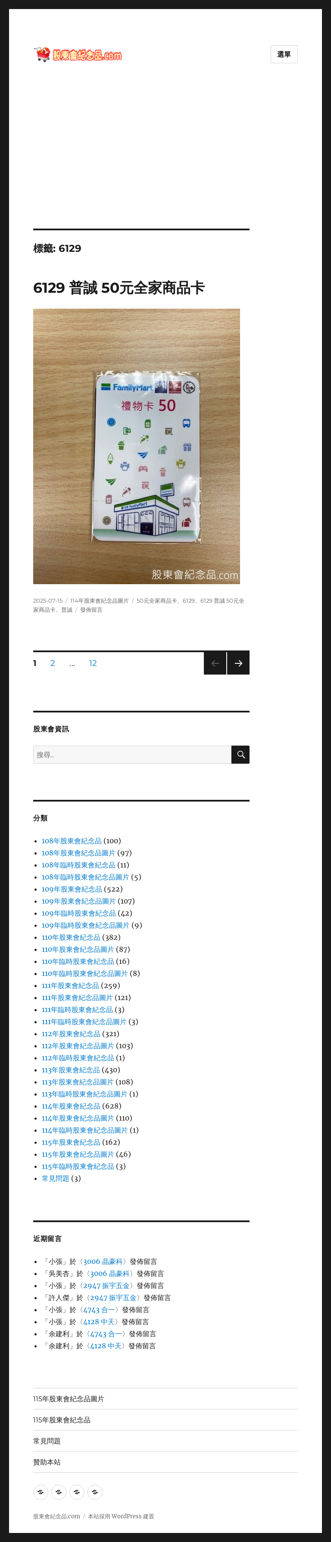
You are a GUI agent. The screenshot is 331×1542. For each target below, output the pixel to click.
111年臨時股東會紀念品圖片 (84, 1021)
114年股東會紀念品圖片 (99, 600)
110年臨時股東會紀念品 (78, 961)
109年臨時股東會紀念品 (79, 913)
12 (93, 664)
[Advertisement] (167, 165)
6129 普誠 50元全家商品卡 (119, 287)
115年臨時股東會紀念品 (78, 1166)
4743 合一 (99, 1309)
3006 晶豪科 (103, 1261)
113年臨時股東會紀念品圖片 (85, 1094)
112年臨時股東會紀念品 (78, 1057)
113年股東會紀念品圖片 (78, 1082)
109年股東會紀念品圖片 (79, 901)
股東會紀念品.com (56, 1516)
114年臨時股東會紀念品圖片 (85, 1130)
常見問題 (55, 1178)
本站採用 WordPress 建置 (121, 1516)
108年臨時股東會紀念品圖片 (85, 877)
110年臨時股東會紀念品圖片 (85, 973)
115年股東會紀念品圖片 (78, 1154)
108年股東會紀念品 (72, 840)
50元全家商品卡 (157, 600)
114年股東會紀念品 (71, 1106)
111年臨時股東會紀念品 (77, 1009)
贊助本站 (47, 1462)
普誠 (66, 609)
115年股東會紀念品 (71, 1142)
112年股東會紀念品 (71, 1033)
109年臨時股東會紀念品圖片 (86, 925)
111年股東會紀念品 (70, 985)
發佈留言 (91, 609)
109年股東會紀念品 (72, 889)
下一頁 (235, 674)
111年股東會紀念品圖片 (77, 997)
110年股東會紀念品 (71, 937)
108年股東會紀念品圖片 (79, 852)
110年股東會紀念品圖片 (78, 949)
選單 (284, 54)
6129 (189, 600)
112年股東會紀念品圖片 (78, 1045)
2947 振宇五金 (106, 1285)
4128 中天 (99, 1321)
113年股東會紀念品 (71, 1069)
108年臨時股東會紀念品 (79, 865)
